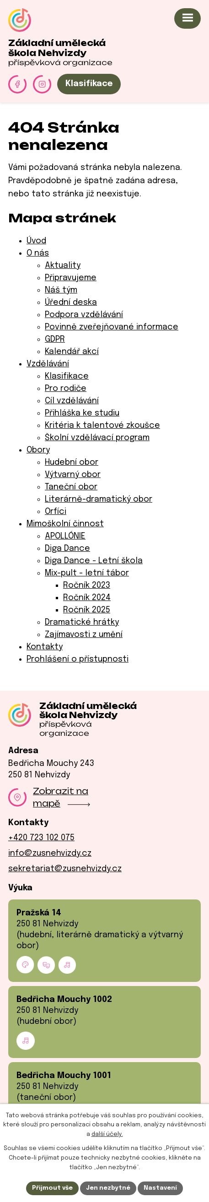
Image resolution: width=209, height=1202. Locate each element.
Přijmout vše (52, 1188)
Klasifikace (89, 84)
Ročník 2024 (87, 598)
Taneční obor (71, 487)
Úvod (36, 241)
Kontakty (45, 647)
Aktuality (62, 266)
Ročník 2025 (86, 610)
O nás (38, 253)
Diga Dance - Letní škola (94, 561)
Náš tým (61, 290)
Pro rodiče (65, 389)
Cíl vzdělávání (72, 401)
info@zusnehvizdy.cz (49, 853)
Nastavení (160, 1188)
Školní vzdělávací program (97, 438)
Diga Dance (67, 548)
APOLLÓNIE (65, 536)
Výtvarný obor (73, 475)
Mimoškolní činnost (65, 524)
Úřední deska (71, 302)
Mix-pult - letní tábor (87, 573)
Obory (38, 450)
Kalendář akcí (72, 352)
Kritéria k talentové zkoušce (102, 425)
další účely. (107, 1135)
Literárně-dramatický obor (98, 499)
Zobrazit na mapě (61, 797)
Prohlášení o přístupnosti (78, 659)
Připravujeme (70, 278)
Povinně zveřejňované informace (111, 327)
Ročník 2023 (86, 585)
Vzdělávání (48, 364)
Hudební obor (71, 462)
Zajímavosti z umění (84, 635)
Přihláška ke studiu (82, 413)
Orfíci (55, 512)
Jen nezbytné (108, 1188)
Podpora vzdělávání (84, 315)
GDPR (55, 339)
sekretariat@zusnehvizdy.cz (65, 869)
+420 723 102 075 (41, 838)
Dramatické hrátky (82, 622)
